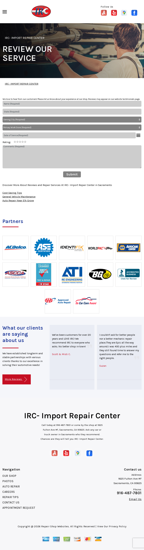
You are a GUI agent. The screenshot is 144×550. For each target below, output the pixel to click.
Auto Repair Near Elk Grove (18, 200)
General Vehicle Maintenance (18, 196)
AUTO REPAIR (11, 486)
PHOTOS (7, 481)
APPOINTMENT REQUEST (18, 508)
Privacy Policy (117, 526)
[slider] (20, 141)
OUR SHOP (9, 476)
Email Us (135, 499)
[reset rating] (12, 141)
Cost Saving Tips (12, 192)
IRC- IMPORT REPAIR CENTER (24, 38)
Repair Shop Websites (55, 526)
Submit (72, 174)
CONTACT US (10, 502)
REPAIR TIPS (10, 497)
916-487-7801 (63, 425)
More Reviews (16, 379)
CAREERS (8, 492)
